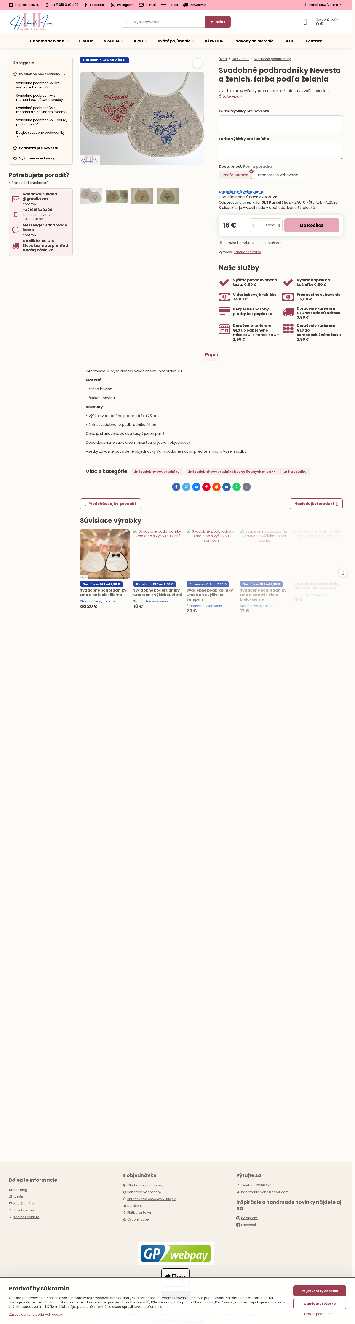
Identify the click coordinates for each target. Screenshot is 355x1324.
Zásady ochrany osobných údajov (36, 1314)
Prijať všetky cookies (320, 1291)
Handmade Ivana (247, 252)
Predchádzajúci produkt (110, 504)
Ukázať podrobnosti (319, 1314)
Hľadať (218, 21)
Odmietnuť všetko (320, 1303)
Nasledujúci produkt (316, 504)
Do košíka (311, 225)
